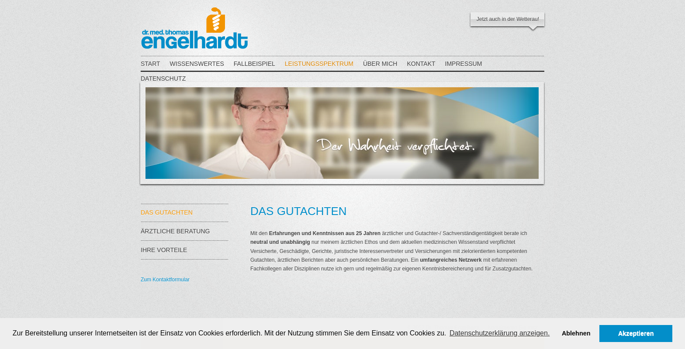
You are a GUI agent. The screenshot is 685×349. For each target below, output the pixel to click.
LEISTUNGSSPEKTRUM (319, 63)
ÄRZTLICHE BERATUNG (184, 234)
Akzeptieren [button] (636, 333)
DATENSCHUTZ (163, 78)
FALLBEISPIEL (254, 63)
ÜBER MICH (380, 63)
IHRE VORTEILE (184, 253)
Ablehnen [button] (576, 333)
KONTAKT (421, 63)
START (150, 63)
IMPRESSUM (463, 63)
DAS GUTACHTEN (184, 215)
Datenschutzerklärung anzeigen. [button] (500, 333)
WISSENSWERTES (197, 63)
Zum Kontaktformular (165, 280)
